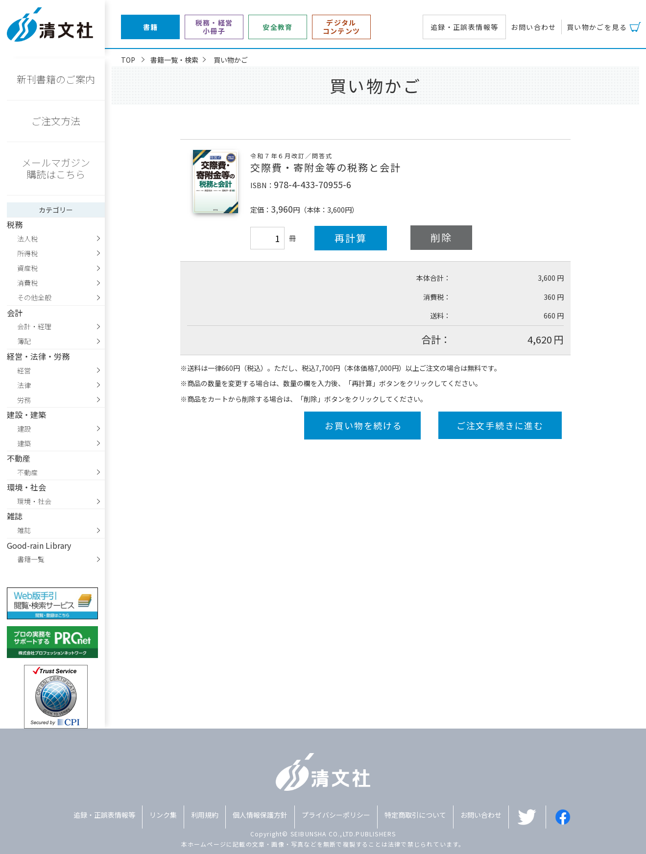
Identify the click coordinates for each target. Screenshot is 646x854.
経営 (24, 370)
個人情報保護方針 (260, 815)
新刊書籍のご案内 (56, 79)
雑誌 (24, 530)
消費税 (27, 283)
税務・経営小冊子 (214, 27)
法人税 (27, 239)
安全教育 (278, 27)
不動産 (27, 472)
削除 (441, 237)
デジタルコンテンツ (341, 27)
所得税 (27, 253)
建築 (24, 443)
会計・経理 (34, 326)
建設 (24, 429)
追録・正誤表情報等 (465, 27)
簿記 (24, 341)
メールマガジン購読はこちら (56, 168)
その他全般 (34, 297)
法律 (24, 385)
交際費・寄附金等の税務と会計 (325, 167)
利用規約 (204, 815)
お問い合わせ (533, 27)
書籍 (150, 27)
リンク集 (163, 815)
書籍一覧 (31, 559)
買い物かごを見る (597, 27)
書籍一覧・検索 (174, 60)
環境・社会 (34, 501)
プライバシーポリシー (336, 815)
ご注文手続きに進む (500, 425)
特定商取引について (415, 815)
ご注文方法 (55, 121)
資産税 (27, 268)
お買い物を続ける (363, 425)
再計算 (351, 238)
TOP (128, 60)
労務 (24, 400)
